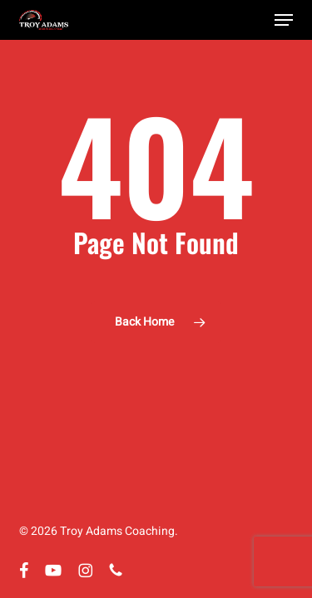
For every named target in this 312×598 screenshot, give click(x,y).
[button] (284, 20)
